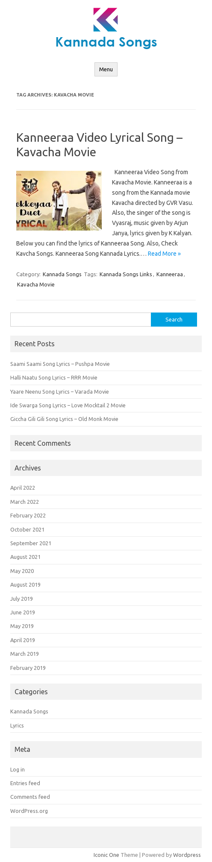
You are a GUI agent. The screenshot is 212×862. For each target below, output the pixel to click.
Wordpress (187, 855)
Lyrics (17, 725)
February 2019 (28, 668)
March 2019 (24, 654)
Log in (17, 769)
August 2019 (25, 584)
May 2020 (22, 571)
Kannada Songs (62, 274)
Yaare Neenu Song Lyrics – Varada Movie (59, 391)
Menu (106, 69)
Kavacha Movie (36, 284)
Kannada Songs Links (126, 274)
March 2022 (24, 502)
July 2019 (21, 599)
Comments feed (30, 797)
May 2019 (22, 626)
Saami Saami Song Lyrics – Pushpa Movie (60, 364)
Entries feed (25, 783)
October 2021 (27, 529)
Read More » (164, 253)
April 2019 (22, 640)
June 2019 (22, 612)
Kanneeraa (169, 274)
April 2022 (22, 488)
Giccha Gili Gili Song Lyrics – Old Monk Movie (64, 419)
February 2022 (28, 515)
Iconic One (106, 855)
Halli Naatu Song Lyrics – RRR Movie (53, 377)
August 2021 (25, 557)
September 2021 (30, 543)
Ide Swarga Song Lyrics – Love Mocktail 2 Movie (68, 405)
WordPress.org (29, 811)
